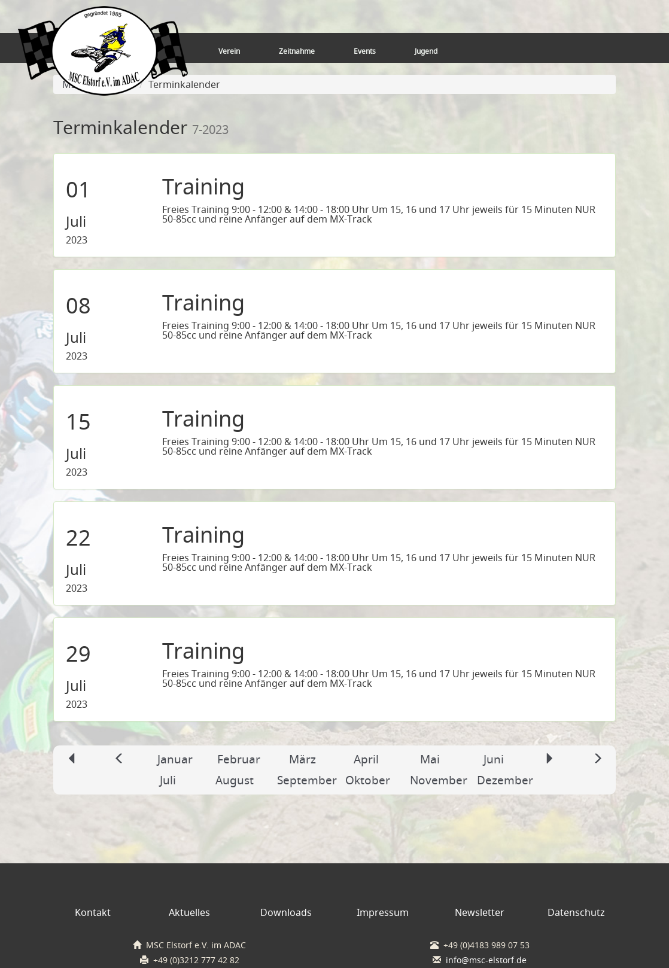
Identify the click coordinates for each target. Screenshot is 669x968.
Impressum (383, 912)
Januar (175, 759)
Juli (168, 780)
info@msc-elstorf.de (486, 960)
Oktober (367, 780)
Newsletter (479, 912)
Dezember (505, 780)
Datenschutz (576, 912)
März (302, 759)
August (234, 780)
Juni (493, 759)
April (366, 759)
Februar (238, 759)
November (438, 780)
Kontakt (93, 912)
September (307, 780)
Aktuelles (189, 912)
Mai (430, 759)
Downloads (286, 912)
